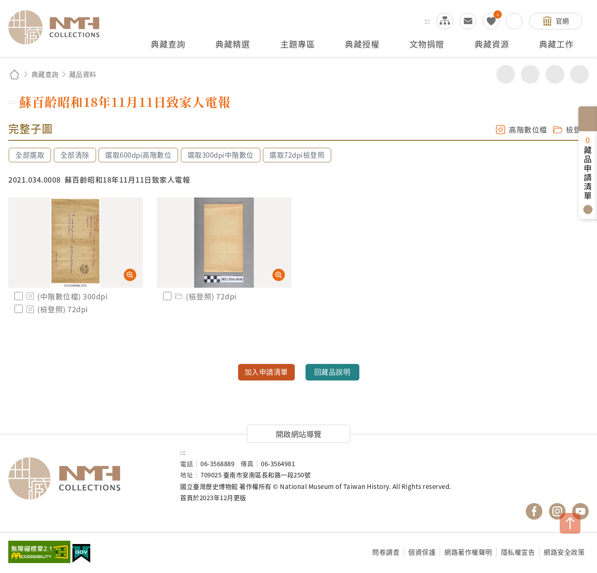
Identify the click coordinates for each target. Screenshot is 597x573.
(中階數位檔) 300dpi (66, 296)
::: (427, 20)
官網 (562, 21)
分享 (505, 74)
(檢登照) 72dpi (56, 309)
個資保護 (422, 551)
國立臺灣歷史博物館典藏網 (58, 27)
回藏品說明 (332, 372)
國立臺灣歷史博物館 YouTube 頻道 (580, 511)
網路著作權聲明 (468, 551)
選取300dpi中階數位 (221, 155)
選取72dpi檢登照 (297, 155)
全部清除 (74, 155)
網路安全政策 (564, 551)
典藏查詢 (45, 74)
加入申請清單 (266, 372)
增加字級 (555, 74)
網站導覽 (444, 21)
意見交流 (468, 21)
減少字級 (579, 74)
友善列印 (530, 74)
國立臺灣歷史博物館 (86, 478)
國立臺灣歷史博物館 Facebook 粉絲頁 (534, 511)
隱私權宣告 (518, 551)
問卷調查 (386, 551)
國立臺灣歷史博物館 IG (557, 511)
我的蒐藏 (491, 21)
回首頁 (14, 74)
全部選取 (29, 155)
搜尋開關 (514, 21)
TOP (570, 523)
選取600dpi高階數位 (138, 155)
